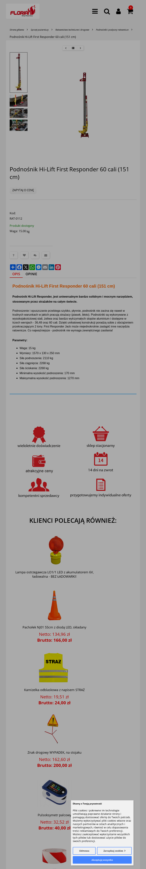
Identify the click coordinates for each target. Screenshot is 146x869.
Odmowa (84, 850)
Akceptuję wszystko (102, 859)
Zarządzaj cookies (113, 850)
